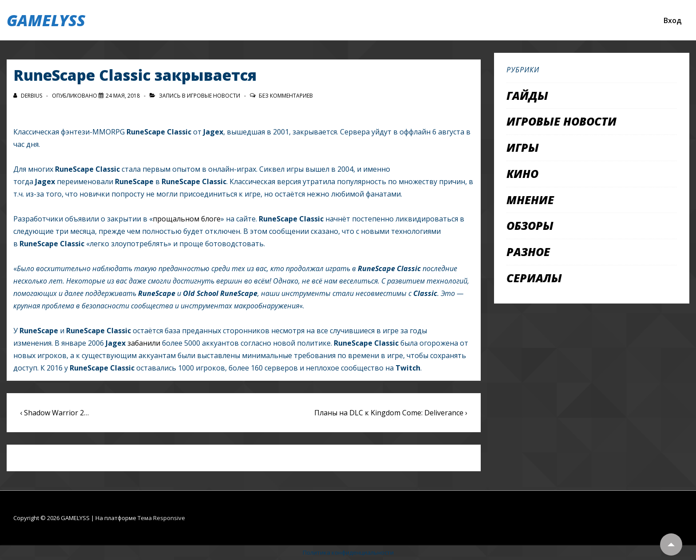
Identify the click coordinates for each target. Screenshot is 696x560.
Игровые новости (213, 95)
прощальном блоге (187, 219)
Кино (522, 173)
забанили (143, 343)
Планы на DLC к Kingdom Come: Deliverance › (390, 413)
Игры (522, 147)
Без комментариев (286, 95)
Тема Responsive (161, 518)
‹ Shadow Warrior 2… (54, 413)
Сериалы (534, 277)
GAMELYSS (46, 20)
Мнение (530, 199)
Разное (528, 251)
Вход (672, 20)
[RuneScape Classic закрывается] (123, 95)
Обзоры (530, 225)
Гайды (527, 95)
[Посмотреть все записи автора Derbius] (28, 95)
